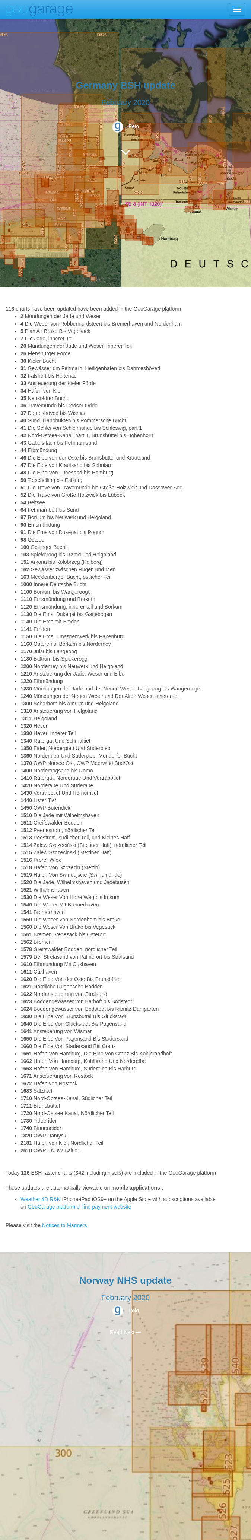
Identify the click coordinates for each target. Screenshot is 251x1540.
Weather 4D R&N (40, 1199)
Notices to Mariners (64, 1225)
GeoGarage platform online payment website (79, 1207)
